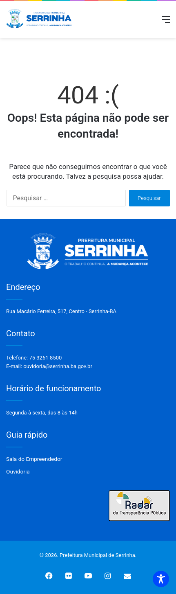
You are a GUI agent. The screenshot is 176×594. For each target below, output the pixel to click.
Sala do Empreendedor (34, 459)
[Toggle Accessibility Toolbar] (161, 579)
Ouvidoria (18, 471)
